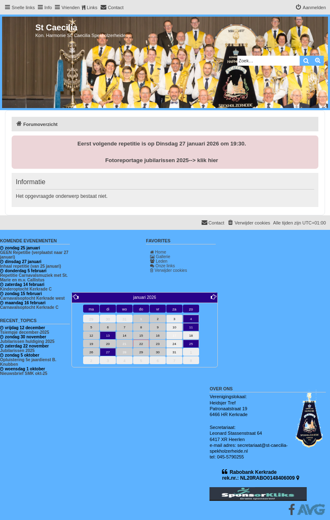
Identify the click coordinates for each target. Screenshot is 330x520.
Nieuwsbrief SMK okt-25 (23, 373)
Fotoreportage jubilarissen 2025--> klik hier (161, 160)
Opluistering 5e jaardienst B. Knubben (28, 362)
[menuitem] (111, 7)
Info (48, 7)
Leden (158, 261)
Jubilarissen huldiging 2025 (27, 341)
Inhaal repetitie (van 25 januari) (30, 266)
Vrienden (71, 7)
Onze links (162, 266)
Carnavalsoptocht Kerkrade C (29, 307)
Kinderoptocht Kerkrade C (26, 289)
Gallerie (160, 256)
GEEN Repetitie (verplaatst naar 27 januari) (34, 254)
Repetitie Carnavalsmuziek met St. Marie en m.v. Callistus (34, 277)
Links (92, 7)
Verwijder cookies (168, 270)
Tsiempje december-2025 (24, 332)
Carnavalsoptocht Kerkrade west (32, 298)
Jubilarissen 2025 (17, 350)
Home (158, 252)
